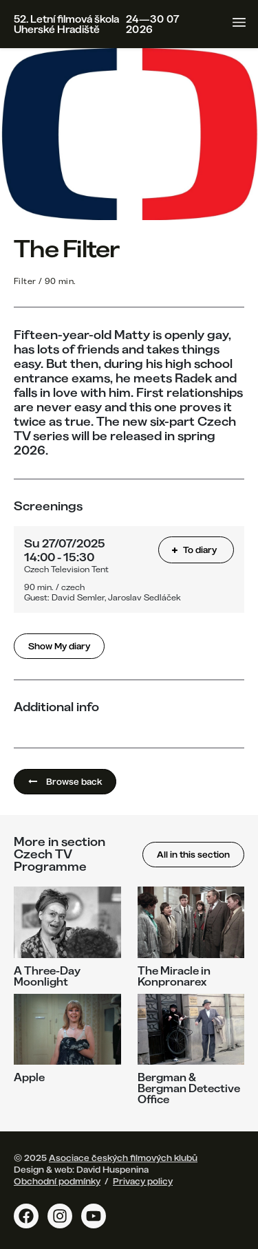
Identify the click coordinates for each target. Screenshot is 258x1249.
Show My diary (59, 645)
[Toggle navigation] (239, 22)
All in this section (193, 854)
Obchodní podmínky (57, 1180)
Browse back (65, 781)
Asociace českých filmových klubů (123, 1157)
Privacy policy (143, 1180)
